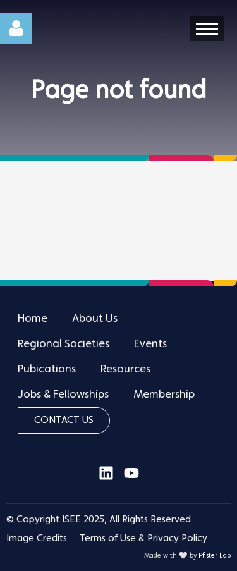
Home (32, 318)
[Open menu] (207, 28)
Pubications (47, 369)
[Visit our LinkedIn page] (106, 478)
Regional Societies (63, 344)
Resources (125, 369)
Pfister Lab (214, 556)
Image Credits (36, 539)
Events (150, 344)
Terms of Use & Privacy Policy (143, 539)
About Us (95, 318)
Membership (164, 394)
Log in (16, 28)
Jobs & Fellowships (63, 394)
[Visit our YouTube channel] (131, 478)
